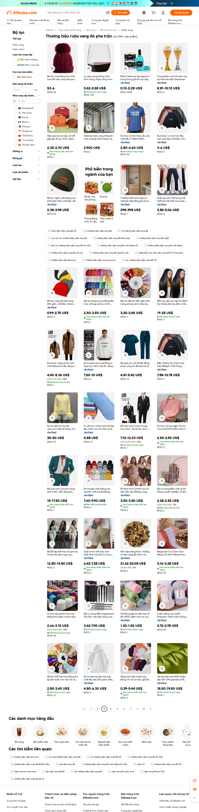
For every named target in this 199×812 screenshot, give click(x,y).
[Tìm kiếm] (120, 12)
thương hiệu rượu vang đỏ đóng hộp (111, 238)
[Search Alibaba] (75, 12)
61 (144, 709)
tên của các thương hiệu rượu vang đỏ (67, 238)
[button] (108, 13)
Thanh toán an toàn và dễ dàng (60, 804)
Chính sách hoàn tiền (55, 810)
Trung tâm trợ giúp (16, 800)
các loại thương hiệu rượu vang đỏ (62, 757)
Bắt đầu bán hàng (130, 804)
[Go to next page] (151, 709)
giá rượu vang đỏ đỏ (54, 771)
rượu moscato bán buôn (23, 771)
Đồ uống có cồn (108, 30)
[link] (194, 780)
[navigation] (25, 370)
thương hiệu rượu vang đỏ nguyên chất (109, 252)
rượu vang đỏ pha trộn (152, 771)
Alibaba (49, 30)
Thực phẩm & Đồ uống (69, 30)
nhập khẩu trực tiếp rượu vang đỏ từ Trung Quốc (159, 252)
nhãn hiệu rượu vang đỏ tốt (62, 231)
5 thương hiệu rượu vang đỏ (97, 231)
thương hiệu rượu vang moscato (99, 260)
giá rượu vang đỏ (65, 764)
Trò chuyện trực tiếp (17, 807)
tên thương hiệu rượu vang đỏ (86, 771)
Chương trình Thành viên (95, 810)
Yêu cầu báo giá (91, 804)
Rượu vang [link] (127, 30)
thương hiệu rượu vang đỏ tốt (166, 764)
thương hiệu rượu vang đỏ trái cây (65, 252)
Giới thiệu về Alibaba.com (172, 800)
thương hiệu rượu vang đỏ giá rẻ (27, 779)
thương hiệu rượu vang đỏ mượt (152, 238)
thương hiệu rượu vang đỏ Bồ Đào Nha (30, 764)
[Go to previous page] (84, 709)
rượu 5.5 (138, 764)
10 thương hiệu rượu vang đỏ (133, 231)
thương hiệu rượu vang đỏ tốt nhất (145, 757)
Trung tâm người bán (131, 810)
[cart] (154, 13)
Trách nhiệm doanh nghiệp (173, 807)
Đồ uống (90, 30)
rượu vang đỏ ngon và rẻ (121, 771)
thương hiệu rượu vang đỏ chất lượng (163, 245)
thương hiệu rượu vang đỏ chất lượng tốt (117, 245)
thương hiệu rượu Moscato (62, 260)
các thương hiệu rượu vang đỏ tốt (139, 260)
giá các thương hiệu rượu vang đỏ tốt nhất (69, 245)
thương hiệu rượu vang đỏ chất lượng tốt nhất (104, 764)
